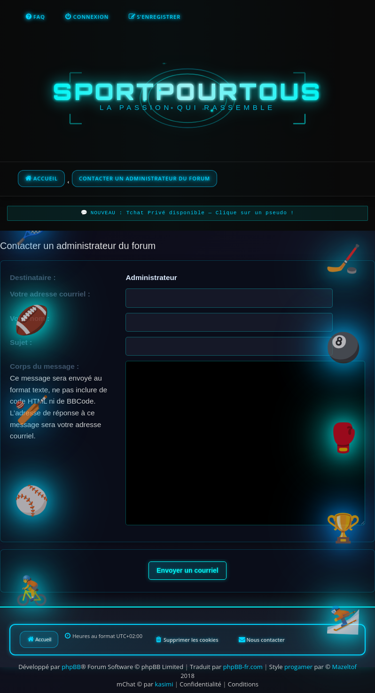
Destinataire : (33, 277)
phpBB (71, 666)
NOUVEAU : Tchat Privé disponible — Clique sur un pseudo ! (192, 213)
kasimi (164, 684)
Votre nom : (29, 318)
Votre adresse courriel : (50, 294)
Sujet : (21, 342)
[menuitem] (35, 17)
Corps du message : (44, 366)
